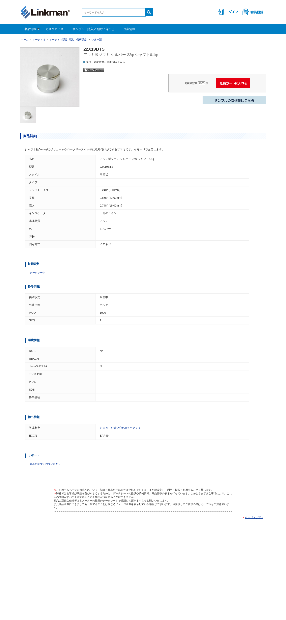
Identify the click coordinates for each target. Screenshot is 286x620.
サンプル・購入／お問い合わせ (93, 29)
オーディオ (39, 39)
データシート (37, 272)
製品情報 (32, 29)
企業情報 (129, 29)
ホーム (25, 39)
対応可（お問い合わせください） (120, 427)
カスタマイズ (54, 29)
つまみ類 (96, 39)
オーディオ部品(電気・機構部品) (68, 39)
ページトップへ (254, 517)
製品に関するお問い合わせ (45, 463)
